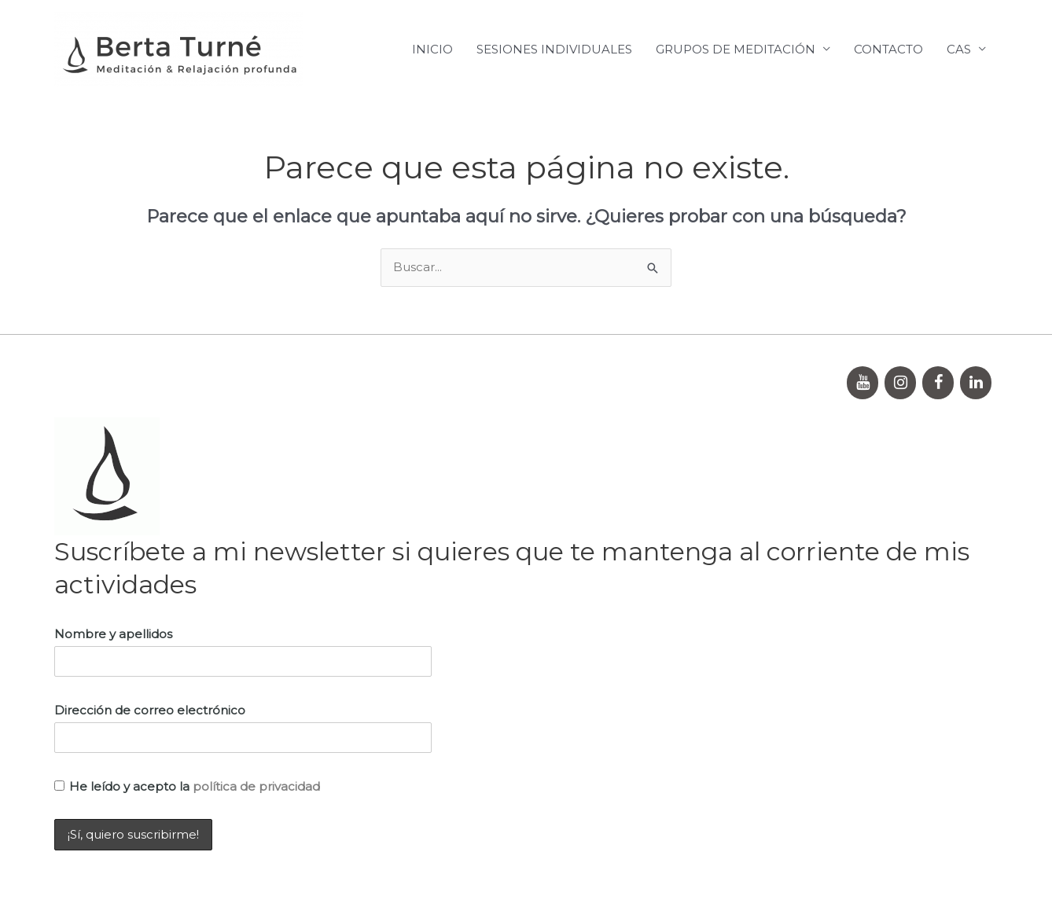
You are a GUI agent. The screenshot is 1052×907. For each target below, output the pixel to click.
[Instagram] (900, 382)
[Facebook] (938, 382)
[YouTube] (862, 382)
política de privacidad (256, 786)
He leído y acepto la (187, 786)
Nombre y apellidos (113, 633)
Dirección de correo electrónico (149, 710)
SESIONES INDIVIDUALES (554, 49)
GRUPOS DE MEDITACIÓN (735, 49)
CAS (959, 49)
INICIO (432, 49)
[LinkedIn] (975, 382)
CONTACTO (888, 49)
